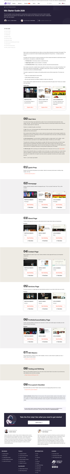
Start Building (30, 204)
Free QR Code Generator (25, 455)
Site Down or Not (23, 461)
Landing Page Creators (7, 457)
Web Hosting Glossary (24, 470)
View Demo (31, 207)
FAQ (37, 459)
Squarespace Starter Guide (58, 455)
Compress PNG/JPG (24, 453)
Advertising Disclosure (62, 0)
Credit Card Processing (7, 461)
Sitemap (38, 463)
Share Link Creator (23, 457)
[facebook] (53, 467)
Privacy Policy (39, 466)
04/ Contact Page (8, 38)
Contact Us (38, 457)
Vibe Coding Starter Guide (58, 457)
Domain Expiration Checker (25, 459)
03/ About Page (7, 36)
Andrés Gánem (13, 20)
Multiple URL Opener (24, 463)
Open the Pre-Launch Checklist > (31, 389)
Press (37, 472)
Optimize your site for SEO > (30, 358)
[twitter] (55, 467)
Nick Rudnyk (32, 20)
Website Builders (6, 453)
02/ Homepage (7, 34)
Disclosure (38, 461)
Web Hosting (5, 455)
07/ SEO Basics (7, 43)
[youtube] (57, 467)
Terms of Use (39, 468)
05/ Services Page (8, 40)
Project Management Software (9, 459)
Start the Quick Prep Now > (30, 173)
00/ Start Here (7, 31)
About (37, 453)
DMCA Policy (38, 470)
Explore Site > (30, 107)
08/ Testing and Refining (9, 45)
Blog (37, 455)
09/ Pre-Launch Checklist (9, 47)
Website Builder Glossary (25, 468)
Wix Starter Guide (56, 453)
